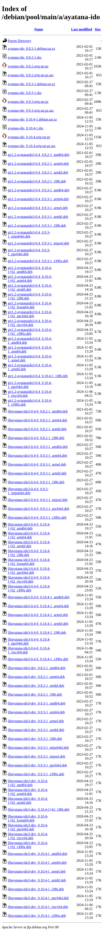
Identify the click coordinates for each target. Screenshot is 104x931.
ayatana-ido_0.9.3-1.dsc (25, 93)
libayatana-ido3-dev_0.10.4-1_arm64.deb (37, 862)
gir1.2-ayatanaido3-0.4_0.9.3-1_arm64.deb (38, 199)
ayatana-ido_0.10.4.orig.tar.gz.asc (32, 146)
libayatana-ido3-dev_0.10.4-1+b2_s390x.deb (28, 845)
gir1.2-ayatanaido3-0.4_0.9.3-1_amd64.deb (38, 190)
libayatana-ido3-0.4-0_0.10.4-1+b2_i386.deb (29, 553)
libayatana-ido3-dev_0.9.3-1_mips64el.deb (38, 747)
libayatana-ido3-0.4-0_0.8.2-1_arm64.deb (37, 420)
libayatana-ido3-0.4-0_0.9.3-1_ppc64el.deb (38, 509)
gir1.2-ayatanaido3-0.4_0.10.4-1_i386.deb (38, 376)
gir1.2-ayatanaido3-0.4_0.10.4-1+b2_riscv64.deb (30, 323)
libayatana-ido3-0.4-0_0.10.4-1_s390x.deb (38, 659)
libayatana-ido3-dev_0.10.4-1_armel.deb (37, 871)
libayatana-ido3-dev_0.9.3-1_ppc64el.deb (37, 765)
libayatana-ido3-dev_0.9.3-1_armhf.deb (36, 730)
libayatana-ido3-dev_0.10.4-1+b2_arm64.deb (28, 792)
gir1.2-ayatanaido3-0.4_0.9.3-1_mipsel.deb (38, 243)
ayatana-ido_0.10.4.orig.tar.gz (29, 137)
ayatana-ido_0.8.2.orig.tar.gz (28, 66)
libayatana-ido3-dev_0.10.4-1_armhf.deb (37, 880)
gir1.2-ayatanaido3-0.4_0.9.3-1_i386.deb (37, 225)
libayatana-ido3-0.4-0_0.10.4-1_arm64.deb (38, 606)
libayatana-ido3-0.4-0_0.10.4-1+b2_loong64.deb (29, 562)
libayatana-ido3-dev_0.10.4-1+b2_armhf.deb (28, 800)
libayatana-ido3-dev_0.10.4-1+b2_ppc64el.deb (28, 827)
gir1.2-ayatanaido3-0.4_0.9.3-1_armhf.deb (38, 217)
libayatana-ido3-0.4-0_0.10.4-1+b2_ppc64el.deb (29, 570)
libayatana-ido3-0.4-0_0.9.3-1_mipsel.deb (37, 500)
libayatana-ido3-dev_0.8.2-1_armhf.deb (36, 685)
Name (38, 29)
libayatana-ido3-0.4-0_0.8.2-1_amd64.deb (38, 411)
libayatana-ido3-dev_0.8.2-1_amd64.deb (36, 668)
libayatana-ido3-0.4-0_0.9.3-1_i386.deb (36, 482)
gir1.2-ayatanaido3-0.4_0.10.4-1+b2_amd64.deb (30, 270)
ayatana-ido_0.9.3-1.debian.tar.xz (31, 84)
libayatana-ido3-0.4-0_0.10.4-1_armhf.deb (38, 624)
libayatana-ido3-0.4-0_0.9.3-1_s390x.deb (37, 517)
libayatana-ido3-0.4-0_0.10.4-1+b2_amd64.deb (29, 526)
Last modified (81, 29)
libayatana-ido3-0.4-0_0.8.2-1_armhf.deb (37, 429)
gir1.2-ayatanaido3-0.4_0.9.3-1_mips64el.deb (29, 234)
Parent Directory (19, 41)
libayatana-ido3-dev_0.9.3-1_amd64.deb (36, 703)
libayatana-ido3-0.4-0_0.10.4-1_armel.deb (38, 615)
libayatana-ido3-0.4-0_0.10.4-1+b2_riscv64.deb (29, 579)
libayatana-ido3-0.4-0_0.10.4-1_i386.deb (37, 632)
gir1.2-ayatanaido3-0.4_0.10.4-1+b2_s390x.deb (30, 332)
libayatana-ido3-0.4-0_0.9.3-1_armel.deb (37, 464)
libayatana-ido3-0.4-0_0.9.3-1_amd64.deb (38, 447)
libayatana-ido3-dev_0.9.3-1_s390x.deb (36, 774)
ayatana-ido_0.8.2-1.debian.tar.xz (31, 48)
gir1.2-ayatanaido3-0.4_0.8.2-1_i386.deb (37, 181)
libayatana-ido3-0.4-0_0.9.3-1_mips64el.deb (28, 491)
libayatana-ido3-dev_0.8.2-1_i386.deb (35, 694)
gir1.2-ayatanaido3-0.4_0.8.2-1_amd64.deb (38, 155)
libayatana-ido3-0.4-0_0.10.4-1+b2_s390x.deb (29, 588)
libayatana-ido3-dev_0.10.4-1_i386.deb (36, 889)
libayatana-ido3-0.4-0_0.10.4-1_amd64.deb (38, 597)
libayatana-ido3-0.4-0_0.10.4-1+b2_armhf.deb (29, 544)
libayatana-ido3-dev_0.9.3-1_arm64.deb (36, 712)
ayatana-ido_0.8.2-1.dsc (25, 57)
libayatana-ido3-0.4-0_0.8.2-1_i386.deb (36, 438)
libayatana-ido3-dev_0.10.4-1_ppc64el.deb (38, 898)
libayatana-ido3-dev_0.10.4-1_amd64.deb (37, 854)
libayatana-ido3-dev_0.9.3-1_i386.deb (35, 739)
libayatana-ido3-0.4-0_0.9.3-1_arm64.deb (37, 455)
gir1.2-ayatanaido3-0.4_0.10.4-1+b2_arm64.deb (30, 278)
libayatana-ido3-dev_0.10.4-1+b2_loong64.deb (28, 818)
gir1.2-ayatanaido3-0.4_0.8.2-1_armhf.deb (38, 172)
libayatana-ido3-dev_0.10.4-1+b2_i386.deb (38, 809)
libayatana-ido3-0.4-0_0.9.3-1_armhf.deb (37, 473)
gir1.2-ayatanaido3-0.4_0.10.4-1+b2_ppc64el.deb (30, 314)
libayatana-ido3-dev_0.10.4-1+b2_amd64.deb (28, 783)
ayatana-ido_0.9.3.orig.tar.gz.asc (31, 110)
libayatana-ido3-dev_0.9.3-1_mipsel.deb (36, 756)
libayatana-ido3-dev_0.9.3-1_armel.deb (36, 721)
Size (97, 29)
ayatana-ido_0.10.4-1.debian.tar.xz (32, 119)
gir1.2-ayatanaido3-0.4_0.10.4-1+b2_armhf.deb (30, 287)
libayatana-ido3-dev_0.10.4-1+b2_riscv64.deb (28, 836)
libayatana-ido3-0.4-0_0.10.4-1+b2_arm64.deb (29, 535)
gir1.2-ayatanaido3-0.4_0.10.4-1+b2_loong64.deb (30, 305)
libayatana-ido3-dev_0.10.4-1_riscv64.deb (38, 907)
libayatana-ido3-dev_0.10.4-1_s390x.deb (37, 916)
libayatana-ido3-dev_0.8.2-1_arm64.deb (36, 677)
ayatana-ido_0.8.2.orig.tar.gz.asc (31, 75)
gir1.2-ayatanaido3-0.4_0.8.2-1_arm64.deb (38, 163)
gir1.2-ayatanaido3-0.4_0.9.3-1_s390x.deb (38, 261)
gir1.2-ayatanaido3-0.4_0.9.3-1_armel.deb (38, 208)
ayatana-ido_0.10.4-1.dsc (25, 128)
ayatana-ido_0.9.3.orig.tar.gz (28, 102)
